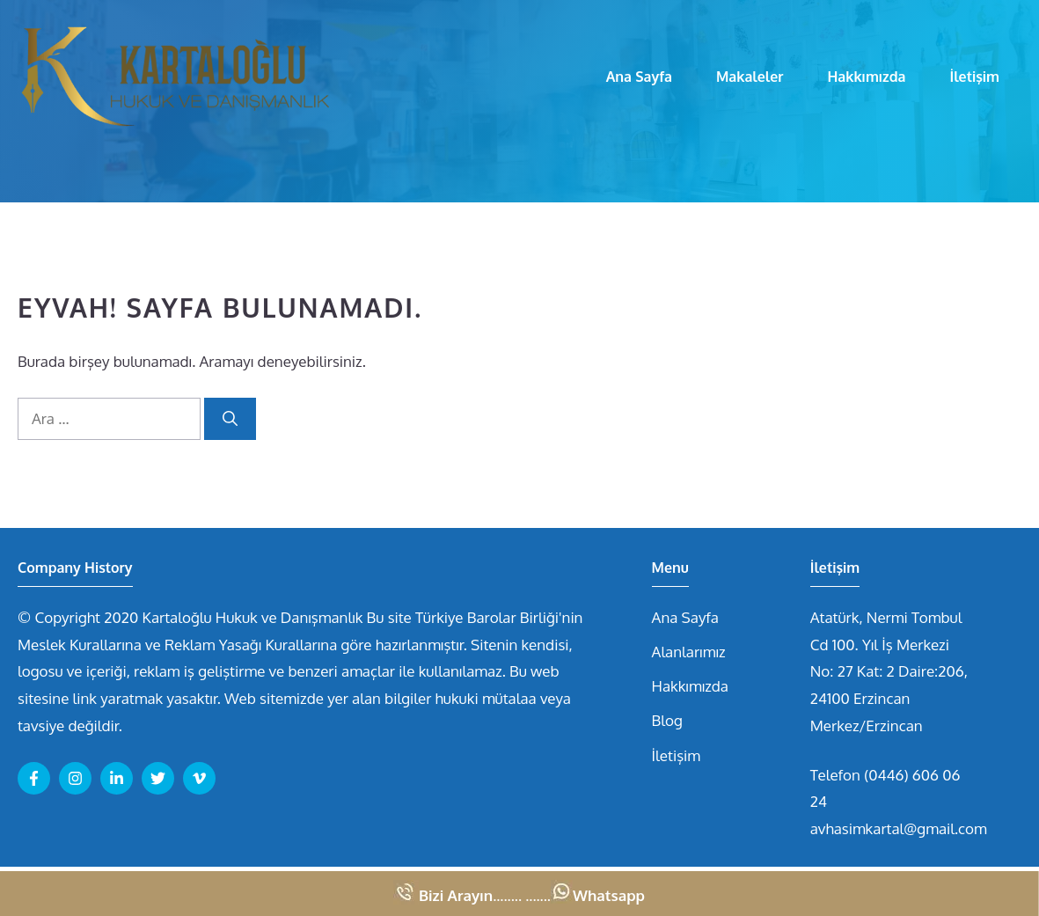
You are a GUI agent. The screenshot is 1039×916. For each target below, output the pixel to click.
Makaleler (750, 76)
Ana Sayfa (639, 76)
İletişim (974, 76)
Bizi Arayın (456, 895)
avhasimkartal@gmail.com (898, 828)
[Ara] (230, 419)
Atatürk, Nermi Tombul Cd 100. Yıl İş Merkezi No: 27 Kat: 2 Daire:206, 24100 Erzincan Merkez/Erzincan (889, 671)
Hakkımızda (866, 76)
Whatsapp (609, 895)
